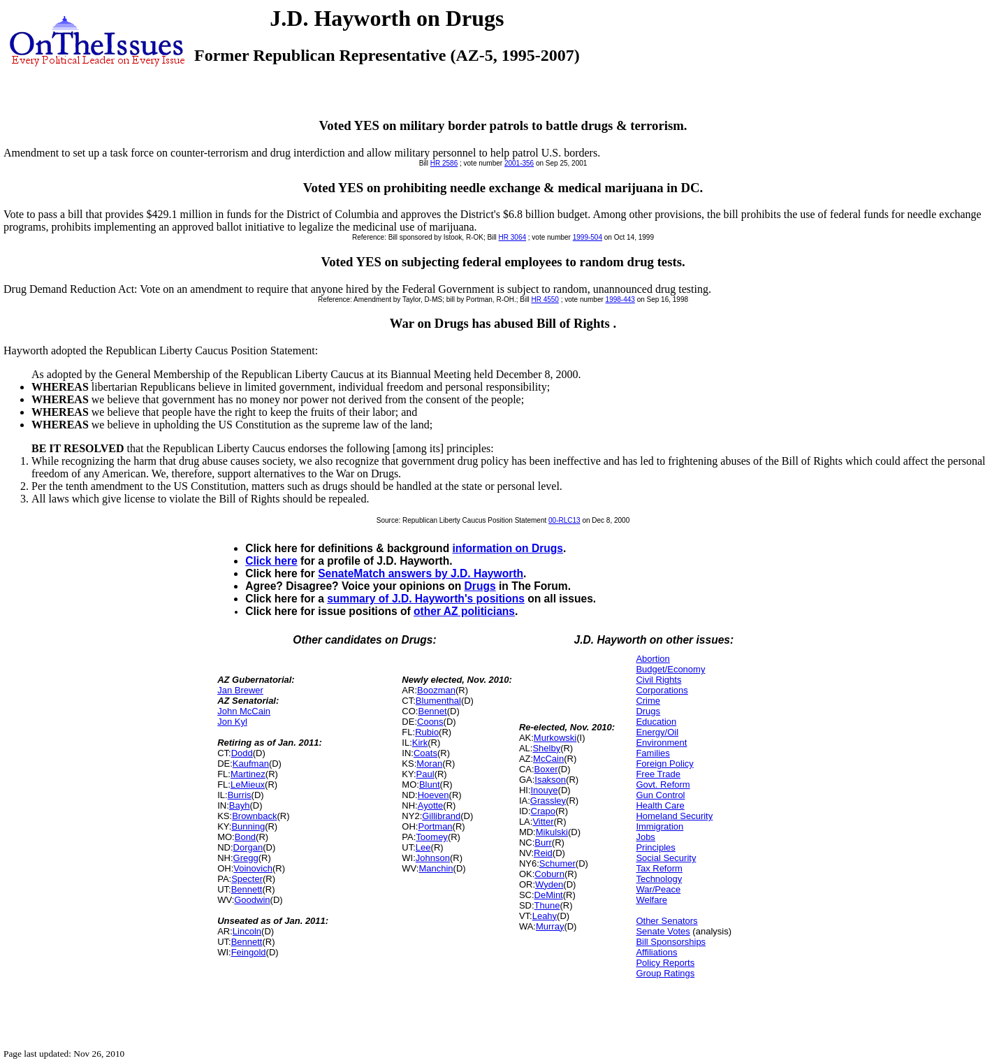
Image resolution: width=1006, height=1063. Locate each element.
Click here (271, 561)
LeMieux (248, 784)
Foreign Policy (664, 763)
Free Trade (658, 774)
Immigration (659, 826)
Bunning (248, 826)
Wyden (549, 884)
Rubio (427, 732)
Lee (423, 847)
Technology (659, 879)
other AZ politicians (464, 611)
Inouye (544, 790)
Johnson (433, 858)
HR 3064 (512, 237)
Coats (425, 753)
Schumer (557, 863)
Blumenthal (438, 700)
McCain (548, 758)
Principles (655, 847)
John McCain (243, 711)
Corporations (661, 690)
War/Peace (658, 889)
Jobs (645, 837)
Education (656, 721)
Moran (429, 763)
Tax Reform (659, 868)
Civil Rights (658, 679)
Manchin (435, 868)
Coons (430, 721)
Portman (435, 826)
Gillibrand (441, 816)
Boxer (546, 769)
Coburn (549, 874)
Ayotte (431, 805)
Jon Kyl (232, 721)
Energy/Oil (657, 732)
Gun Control (660, 795)
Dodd (242, 753)
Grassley (548, 800)
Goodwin (252, 900)
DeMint (548, 895)
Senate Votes (663, 931)
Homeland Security (674, 816)
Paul (425, 774)
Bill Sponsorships (671, 942)
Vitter (542, 821)
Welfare (651, 900)
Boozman (436, 690)
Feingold (248, 952)
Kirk (420, 742)
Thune (547, 905)
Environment (661, 742)
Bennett (247, 889)
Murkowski (555, 737)
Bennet (432, 711)
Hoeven (433, 795)
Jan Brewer (240, 690)
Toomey (432, 837)
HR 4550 (544, 299)
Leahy (544, 916)
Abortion (652, 658)
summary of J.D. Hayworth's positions (426, 599)
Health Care (660, 805)
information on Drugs (508, 548)
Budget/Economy (670, 669)
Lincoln (247, 931)
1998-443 (620, 299)
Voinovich (252, 868)
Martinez (248, 774)
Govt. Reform (663, 784)
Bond (245, 837)
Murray (550, 926)
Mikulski (552, 832)
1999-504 (587, 237)
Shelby (546, 748)
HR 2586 (444, 163)
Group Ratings (665, 973)
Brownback (254, 816)
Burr (543, 842)
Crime (648, 700)
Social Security (666, 858)
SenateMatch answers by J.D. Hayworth (420, 573)
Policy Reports (665, 962)
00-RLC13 (564, 520)
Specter (247, 879)
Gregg (245, 858)
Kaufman (251, 763)
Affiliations (656, 952)
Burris (240, 795)
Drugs (480, 586)
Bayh (239, 805)
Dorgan (248, 847)
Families (652, 753)
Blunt (429, 784)
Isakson (550, 779)
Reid (543, 853)
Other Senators (666, 921)
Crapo (543, 811)
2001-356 (519, 163)
